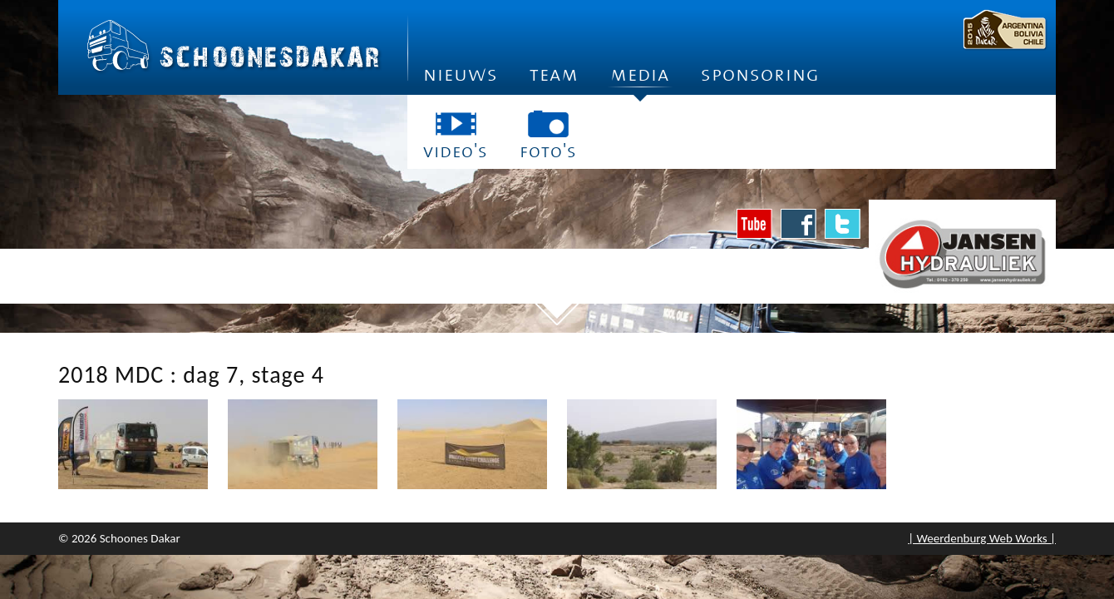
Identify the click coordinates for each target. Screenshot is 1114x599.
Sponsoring (760, 74)
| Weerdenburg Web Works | (982, 538)
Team (554, 74)
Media (639, 79)
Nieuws (460, 74)
